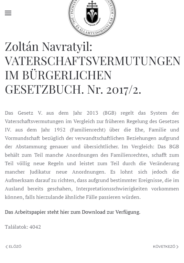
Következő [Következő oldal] (166, 246)
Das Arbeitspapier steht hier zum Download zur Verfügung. (72, 211)
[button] (8, 13)
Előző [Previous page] (13, 246)
